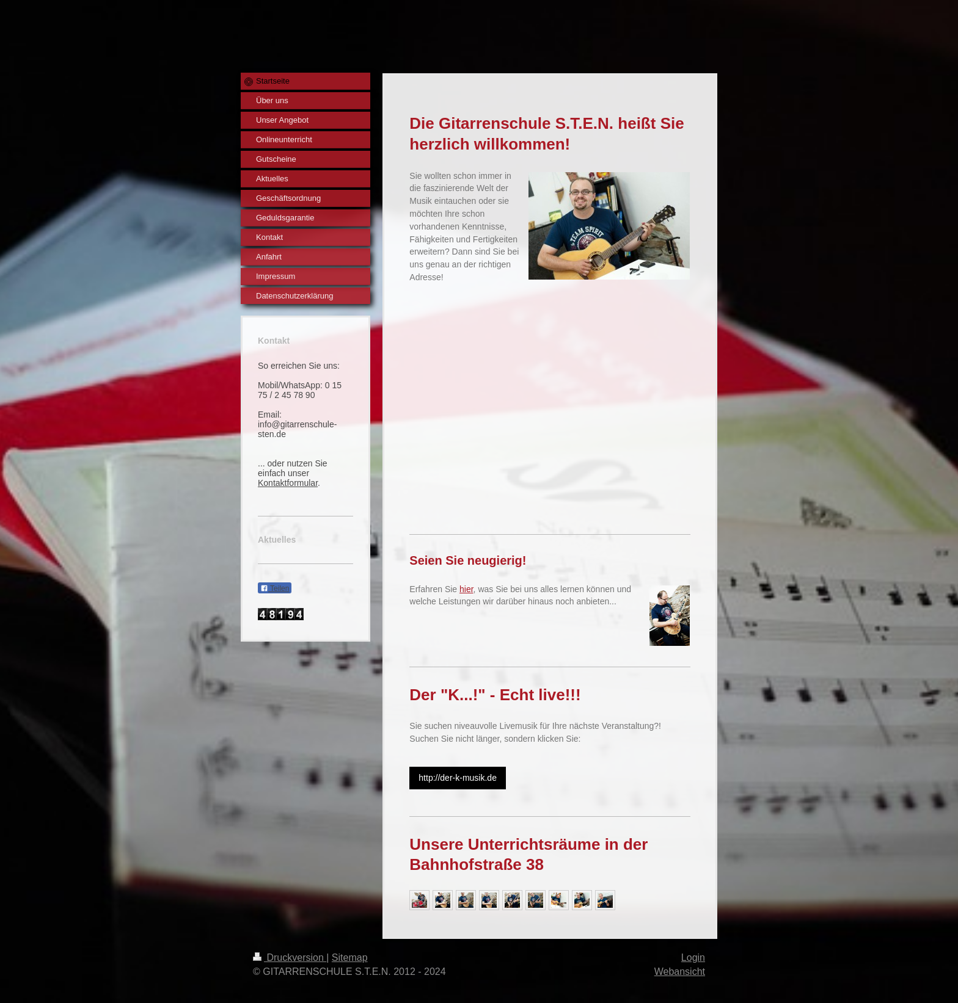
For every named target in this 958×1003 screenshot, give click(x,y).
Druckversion (289, 957)
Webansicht (679, 971)
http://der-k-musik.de (458, 778)
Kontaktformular (288, 483)
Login (693, 957)
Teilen (274, 588)
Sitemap (350, 957)
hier (466, 589)
